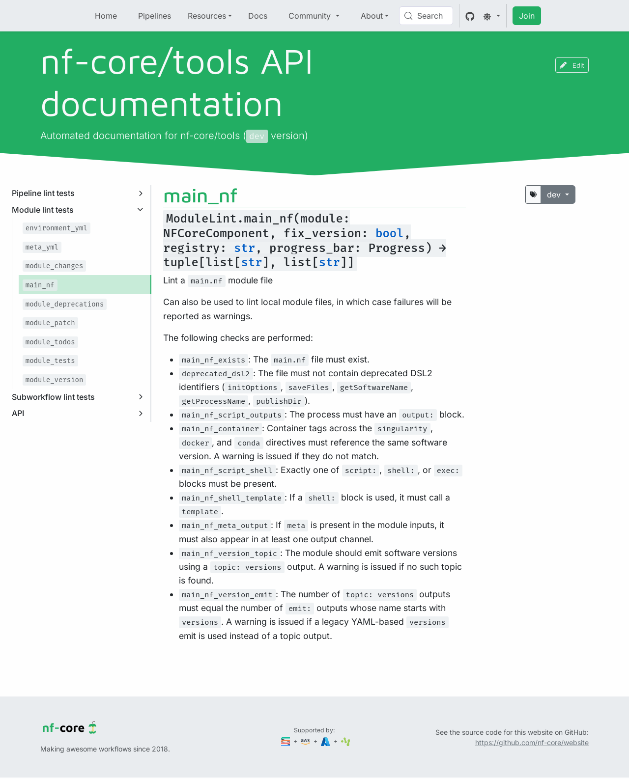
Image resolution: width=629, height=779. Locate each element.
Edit (572, 65)
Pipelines (154, 16)
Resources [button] (207, 16)
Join (527, 16)
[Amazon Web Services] (306, 741)
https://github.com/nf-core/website (532, 742)
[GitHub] (470, 16)
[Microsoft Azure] (326, 741)
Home (106, 16)
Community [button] (310, 16)
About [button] (372, 16)
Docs (257, 16)
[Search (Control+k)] (426, 15)
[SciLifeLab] (345, 741)
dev (555, 194)
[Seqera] (286, 741)
